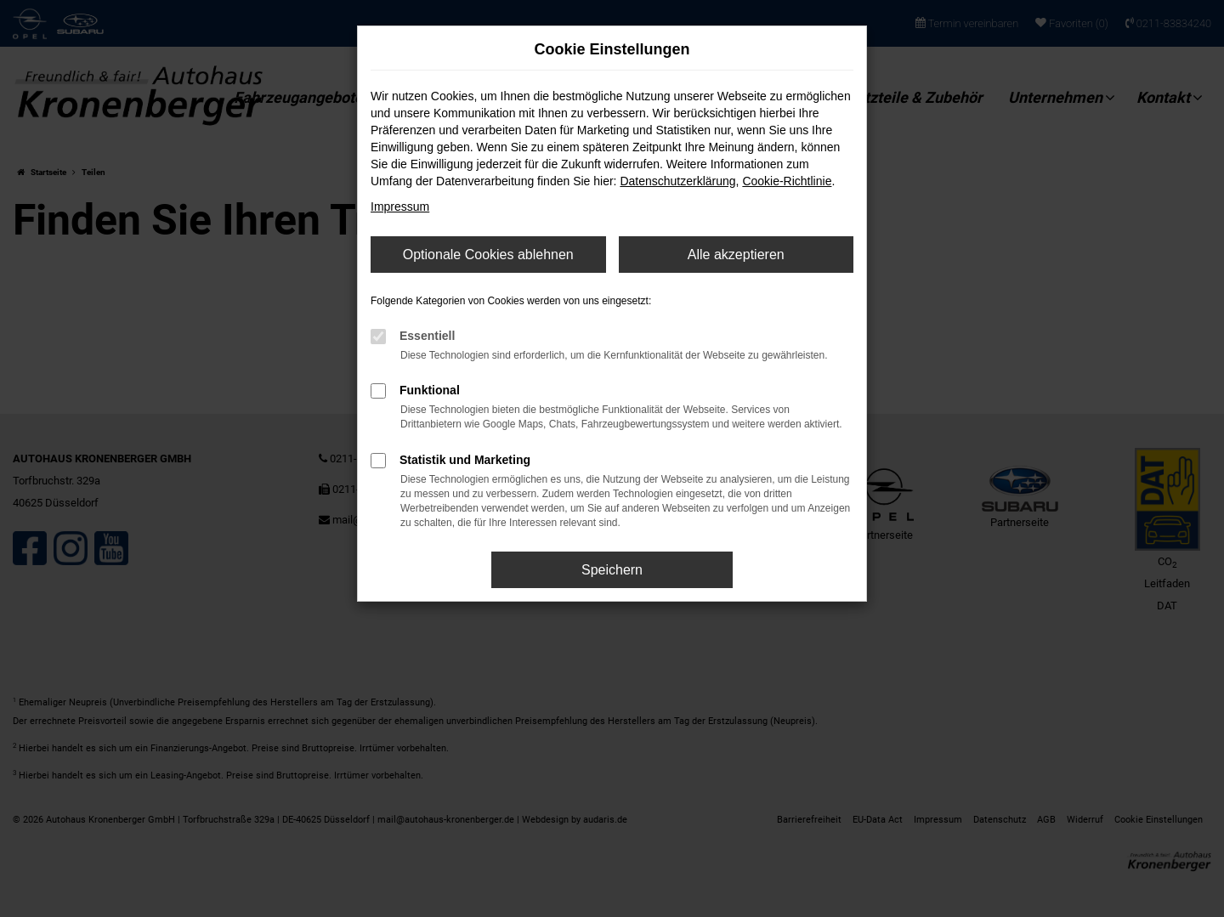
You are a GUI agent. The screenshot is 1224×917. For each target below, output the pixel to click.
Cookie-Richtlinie (786, 181)
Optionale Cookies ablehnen (488, 254)
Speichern (612, 570)
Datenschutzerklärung (677, 181)
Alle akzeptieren (736, 254)
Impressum (400, 206)
